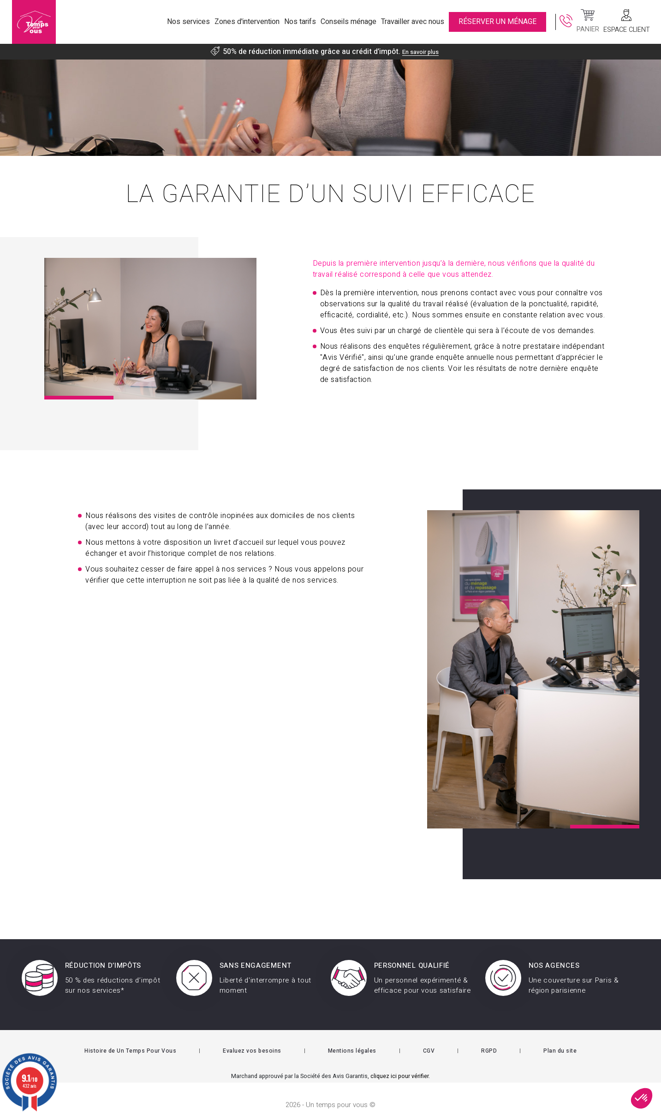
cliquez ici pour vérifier (399, 1063)
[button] (642, 1098)
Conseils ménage (348, 21)
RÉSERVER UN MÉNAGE (497, 21)
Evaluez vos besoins (252, 1037)
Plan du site (560, 1037)
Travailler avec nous (412, 21)
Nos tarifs (300, 21)
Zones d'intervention (247, 21)
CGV (429, 1037)
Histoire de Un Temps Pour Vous (130, 1037)
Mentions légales (352, 1037)
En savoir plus (420, 51)
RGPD (489, 1037)
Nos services (188, 21)
